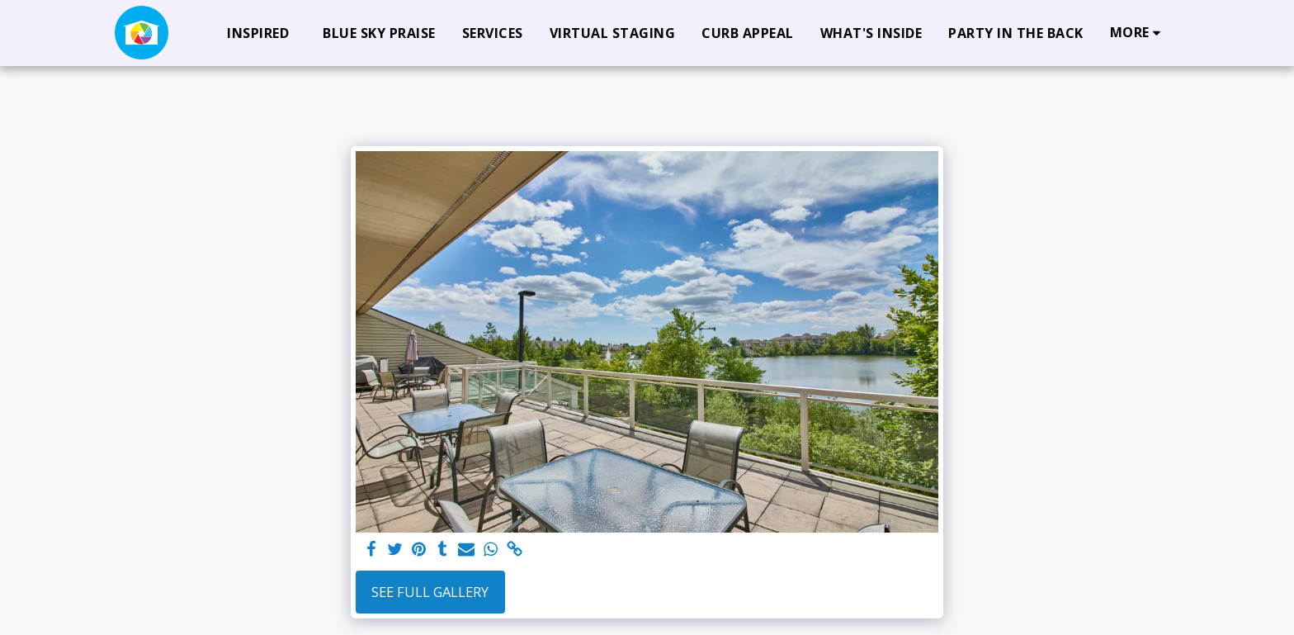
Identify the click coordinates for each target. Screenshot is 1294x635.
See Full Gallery (430, 591)
